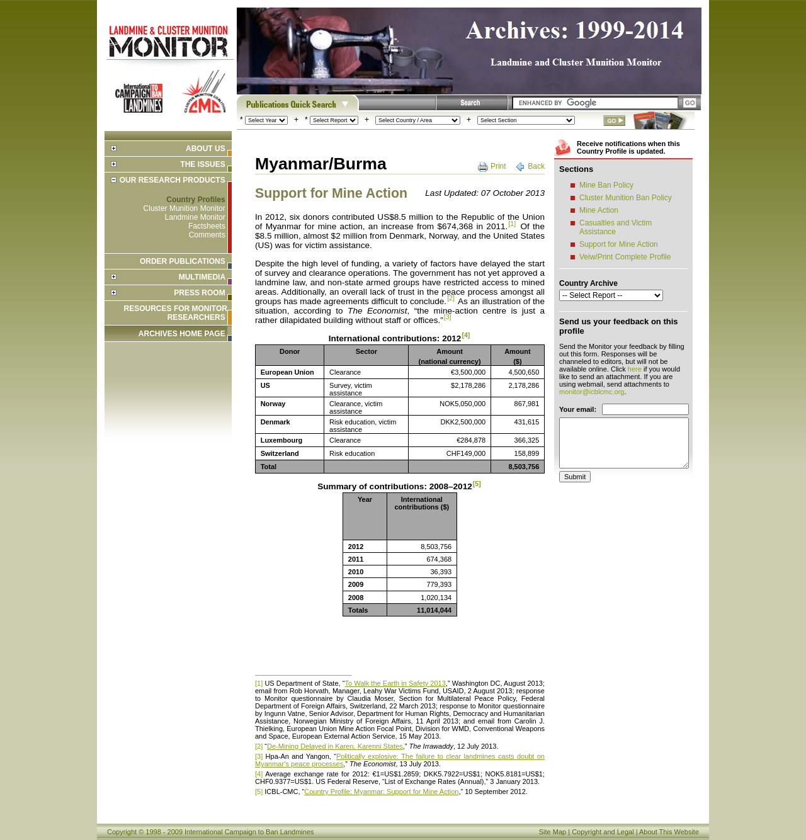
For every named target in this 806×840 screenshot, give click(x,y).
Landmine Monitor (195, 217)
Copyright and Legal (602, 832)
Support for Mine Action (618, 244)
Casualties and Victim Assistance (615, 227)
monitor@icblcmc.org (591, 391)
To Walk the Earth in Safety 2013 (394, 683)
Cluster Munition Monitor (184, 208)
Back (536, 166)
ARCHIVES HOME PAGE (182, 333)
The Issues (202, 164)
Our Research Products (172, 180)
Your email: (577, 409)
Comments (207, 234)
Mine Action (598, 210)
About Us (205, 148)
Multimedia (202, 277)
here (635, 369)
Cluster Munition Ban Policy (625, 197)
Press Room (199, 292)
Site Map (552, 832)
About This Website (669, 832)
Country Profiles (195, 199)
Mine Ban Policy (606, 185)
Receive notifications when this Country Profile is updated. (628, 147)
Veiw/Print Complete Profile (625, 257)
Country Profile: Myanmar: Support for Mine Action (381, 791)
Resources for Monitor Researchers (175, 313)
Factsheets (206, 226)
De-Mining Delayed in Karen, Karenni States (335, 746)
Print (498, 166)
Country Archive (588, 283)
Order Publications (182, 261)
